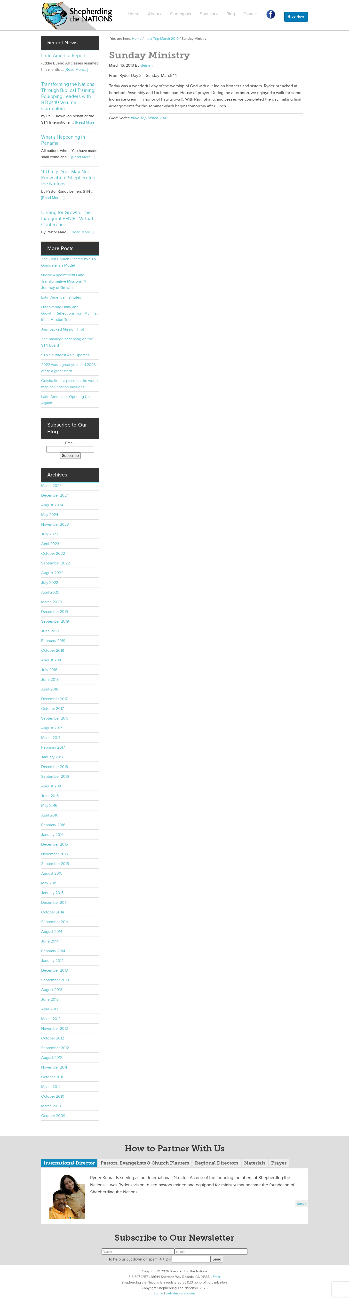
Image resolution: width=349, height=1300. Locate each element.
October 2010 (52, 1096)
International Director (69, 1163)
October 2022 (53, 553)
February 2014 (53, 951)
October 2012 (52, 1038)
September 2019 (55, 621)
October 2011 (52, 1077)
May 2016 (49, 805)
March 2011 (50, 1086)
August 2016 (51, 786)
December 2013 (54, 970)
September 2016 (55, 776)
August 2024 (52, 505)
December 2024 (55, 495)
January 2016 (52, 834)
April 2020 (50, 592)
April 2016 (49, 815)
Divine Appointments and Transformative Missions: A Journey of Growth (63, 281)
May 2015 (49, 883)
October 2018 (52, 650)
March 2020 (51, 602)
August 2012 (51, 1057)
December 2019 (54, 611)
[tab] (69, 1163)
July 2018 (49, 669)
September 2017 (55, 718)
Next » (301, 1203)
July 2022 (49, 582)
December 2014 (54, 902)
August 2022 (52, 573)
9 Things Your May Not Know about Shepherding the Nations (68, 178)
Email (217, 1277)
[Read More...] (76, 69)
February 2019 (53, 640)
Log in (158, 1293)
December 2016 (54, 766)
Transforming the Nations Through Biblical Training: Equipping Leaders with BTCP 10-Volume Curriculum (68, 96)
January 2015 (52, 892)
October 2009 (53, 1115)
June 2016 (50, 795)
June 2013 (50, 999)
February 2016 (53, 825)
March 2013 (51, 1018)
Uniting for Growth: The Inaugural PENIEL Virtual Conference (67, 219)
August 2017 (51, 728)
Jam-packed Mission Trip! (62, 329)
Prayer (278, 1163)
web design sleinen (180, 1293)
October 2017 (52, 708)
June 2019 (50, 631)
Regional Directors (216, 1163)
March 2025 (51, 485)
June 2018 (50, 679)
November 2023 (55, 524)
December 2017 (54, 699)
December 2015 (54, 844)
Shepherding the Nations (77, 15)
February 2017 (53, 747)
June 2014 (50, 941)
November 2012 (54, 1028)
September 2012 (55, 1048)
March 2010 (51, 1106)
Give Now (296, 16)
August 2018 (51, 660)
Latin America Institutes (61, 297)
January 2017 (52, 757)
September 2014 (55, 922)
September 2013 (55, 980)
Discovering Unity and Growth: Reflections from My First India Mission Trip (69, 313)
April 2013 (49, 1009)
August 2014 (51, 931)
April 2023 (50, 543)
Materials (254, 1163)
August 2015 (51, 873)
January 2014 (52, 960)
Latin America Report (63, 56)
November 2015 (54, 854)
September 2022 (55, 563)
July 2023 (49, 534)
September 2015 (55, 863)
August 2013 (51, 989)
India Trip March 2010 (149, 118)
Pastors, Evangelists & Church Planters (145, 1163)
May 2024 (49, 514)
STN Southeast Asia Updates (65, 355)
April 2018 (49, 689)
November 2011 (54, 1067)
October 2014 (52, 912)
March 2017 (50, 737)
